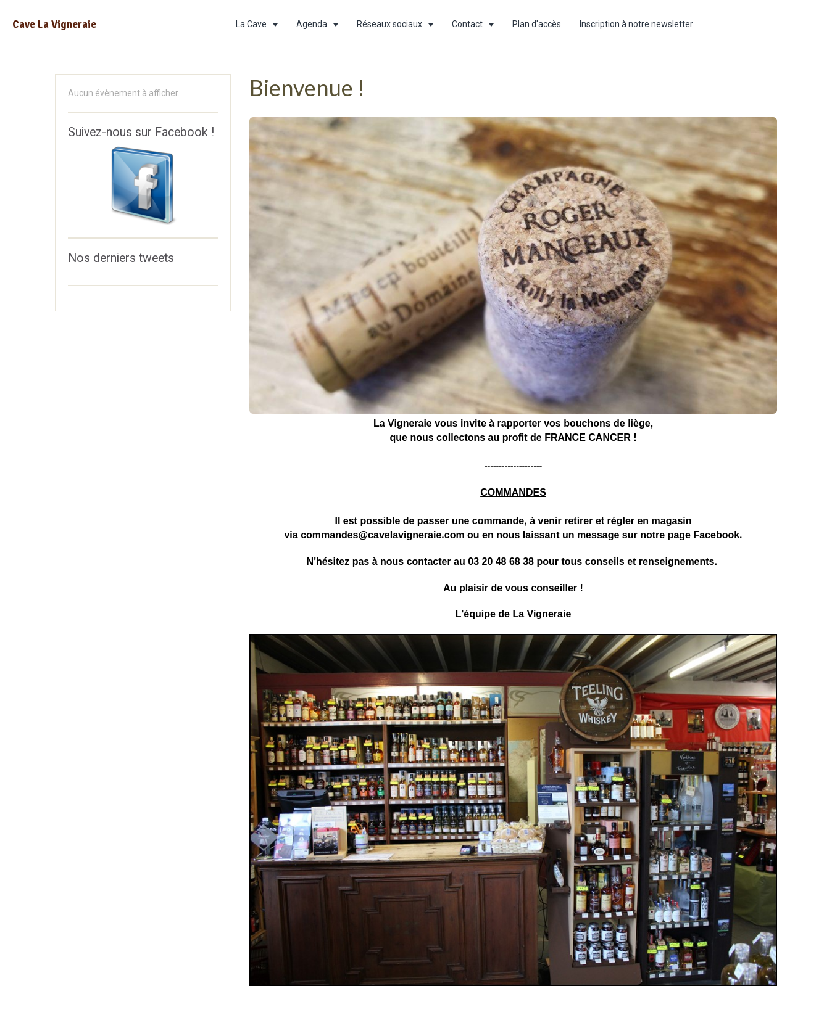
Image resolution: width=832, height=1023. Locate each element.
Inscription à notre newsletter (636, 24)
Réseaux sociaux (390, 24)
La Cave (252, 24)
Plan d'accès (536, 24)
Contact (468, 24)
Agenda (312, 24)
